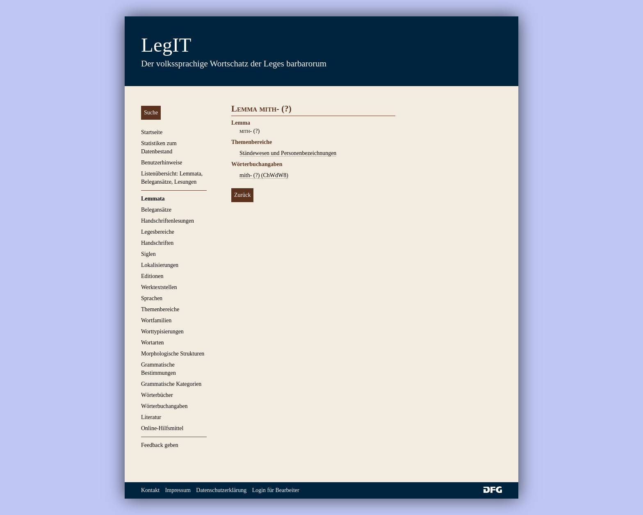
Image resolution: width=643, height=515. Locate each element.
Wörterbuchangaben (164, 406)
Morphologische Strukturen (172, 354)
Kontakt (150, 490)
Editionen (152, 276)
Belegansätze (156, 210)
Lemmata (153, 199)
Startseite (151, 132)
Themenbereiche (160, 309)
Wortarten (152, 343)
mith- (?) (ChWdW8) (263, 175)
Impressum (178, 490)
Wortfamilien (156, 320)
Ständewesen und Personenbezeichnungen (287, 153)
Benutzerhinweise (161, 163)
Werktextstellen (159, 287)
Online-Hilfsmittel (162, 428)
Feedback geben (159, 445)
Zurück (242, 195)
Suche (151, 112)
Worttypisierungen (162, 331)
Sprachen (151, 298)
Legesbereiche (157, 232)
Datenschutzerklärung (221, 490)
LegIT (166, 45)
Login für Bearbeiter (275, 490)
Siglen (148, 254)
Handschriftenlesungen (167, 221)
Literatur (151, 417)
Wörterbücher (157, 395)
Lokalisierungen (159, 265)
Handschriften (157, 243)
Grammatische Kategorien (171, 384)
